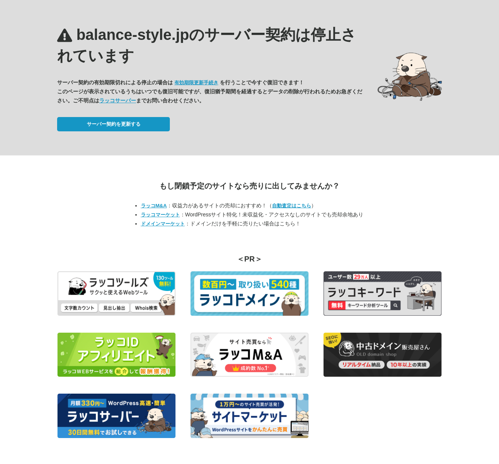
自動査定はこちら (291, 205)
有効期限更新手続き (196, 82)
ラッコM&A (154, 205)
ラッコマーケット (160, 215)
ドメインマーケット (163, 224)
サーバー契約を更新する (114, 124)
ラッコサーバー (117, 100)
